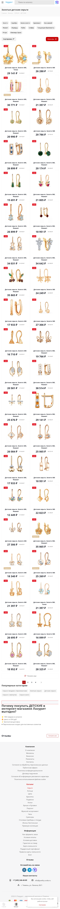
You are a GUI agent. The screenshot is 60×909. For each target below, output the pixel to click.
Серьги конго (24, 695)
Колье (30, 802)
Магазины (30, 753)
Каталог (30, 784)
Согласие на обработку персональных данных (30, 765)
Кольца (30, 791)
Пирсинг (30, 808)
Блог (30, 855)
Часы (30, 814)
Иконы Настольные (30, 823)
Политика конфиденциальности (30, 771)
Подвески (30, 800)
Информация (30, 831)
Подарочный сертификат (30, 849)
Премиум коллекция (30, 826)
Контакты (30, 762)
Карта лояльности (30, 846)
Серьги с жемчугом (10, 695)
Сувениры (30, 817)
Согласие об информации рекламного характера (30, 776)
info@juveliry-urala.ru (43, 880)
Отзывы (30, 860)
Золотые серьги (35, 691)
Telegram (29, 870)
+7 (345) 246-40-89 (20, 880)
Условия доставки (30, 840)
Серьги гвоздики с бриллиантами (15, 691)
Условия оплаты (30, 837)
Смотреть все (52, 736)
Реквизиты (30, 759)
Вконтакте (24, 870)
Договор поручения (30, 773)
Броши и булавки (30, 805)
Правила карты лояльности (30, 852)
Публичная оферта (30, 768)
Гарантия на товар (30, 843)
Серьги (30, 788)
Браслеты (30, 797)
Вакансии (30, 756)
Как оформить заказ (30, 834)
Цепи (30, 794)
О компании (30, 750)
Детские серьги (50, 691)
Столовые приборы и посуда (30, 820)
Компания (30, 746)
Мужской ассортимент (30, 811)
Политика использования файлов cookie (30, 779)
